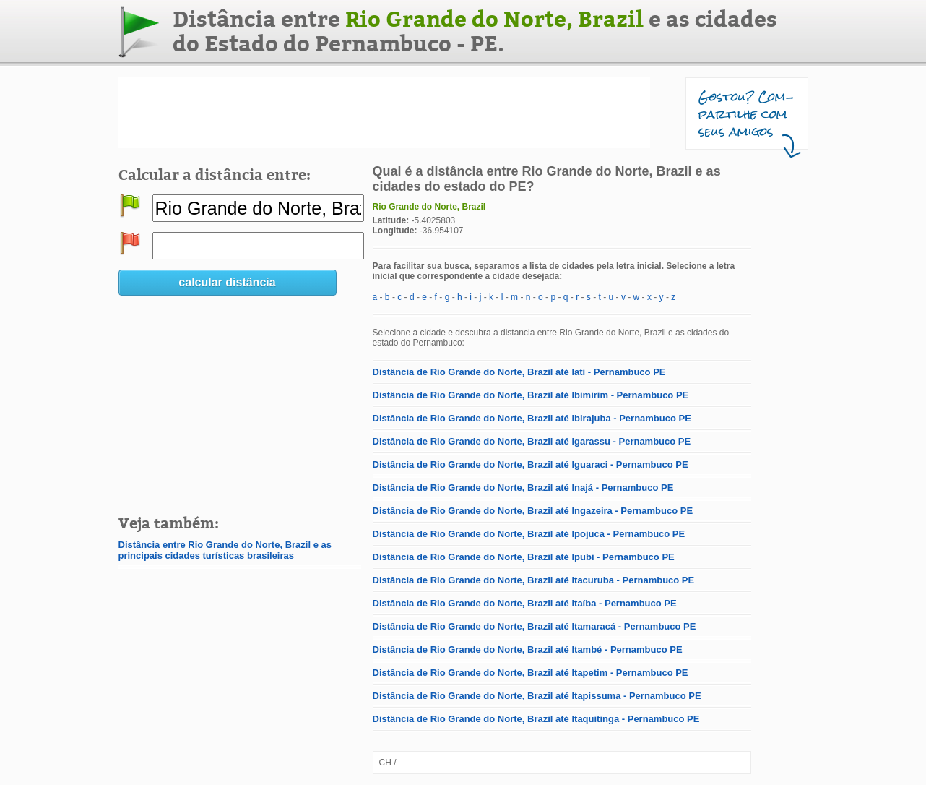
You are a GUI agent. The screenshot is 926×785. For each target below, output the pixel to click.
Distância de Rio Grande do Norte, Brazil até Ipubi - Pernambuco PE (524, 557)
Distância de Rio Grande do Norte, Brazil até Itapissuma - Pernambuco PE (537, 695)
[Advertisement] (384, 112)
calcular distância (226, 282)
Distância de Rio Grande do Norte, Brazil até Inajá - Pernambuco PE (523, 487)
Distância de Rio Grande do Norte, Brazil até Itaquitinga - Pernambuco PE (536, 718)
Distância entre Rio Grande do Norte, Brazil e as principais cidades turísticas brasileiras (225, 550)
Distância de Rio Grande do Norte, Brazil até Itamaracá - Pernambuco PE (534, 626)
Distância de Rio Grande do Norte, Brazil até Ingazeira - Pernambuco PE (533, 510)
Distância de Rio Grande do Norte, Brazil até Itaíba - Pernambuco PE (525, 603)
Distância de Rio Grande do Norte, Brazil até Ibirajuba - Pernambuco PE (532, 418)
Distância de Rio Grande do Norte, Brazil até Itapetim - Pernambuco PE (530, 672)
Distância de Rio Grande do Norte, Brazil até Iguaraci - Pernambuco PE (530, 464)
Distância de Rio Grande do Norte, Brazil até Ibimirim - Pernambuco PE (531, 395)
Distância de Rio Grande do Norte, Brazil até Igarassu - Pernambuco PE (532, 441)
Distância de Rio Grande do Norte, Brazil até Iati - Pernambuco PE (519, 371)
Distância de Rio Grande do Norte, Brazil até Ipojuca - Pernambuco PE (529, 533)
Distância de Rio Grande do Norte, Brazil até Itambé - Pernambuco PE (528, 649)
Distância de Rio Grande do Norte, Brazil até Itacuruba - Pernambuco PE (534, 580)
